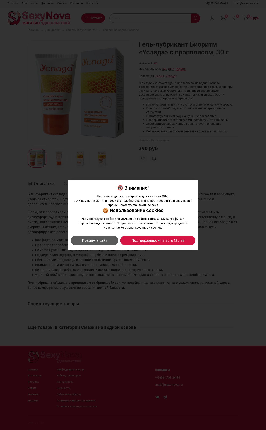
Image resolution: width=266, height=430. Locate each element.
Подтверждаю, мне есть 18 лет (158, 240)
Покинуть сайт (94, 240)
